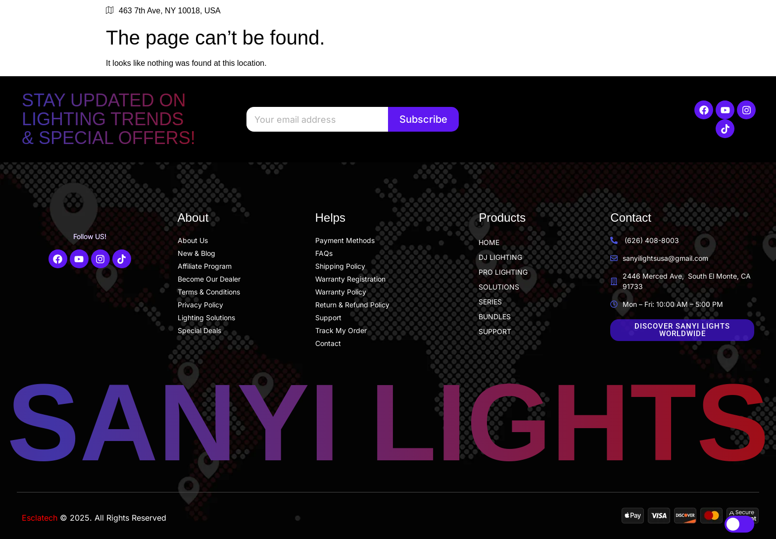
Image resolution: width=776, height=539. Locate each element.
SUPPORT (495, 331)
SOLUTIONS (499, 287)
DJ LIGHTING (500, 257)
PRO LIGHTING (503, 272)
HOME (489, 242)
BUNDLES (495, 316)
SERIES (490, 301)
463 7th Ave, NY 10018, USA (163, 11)
